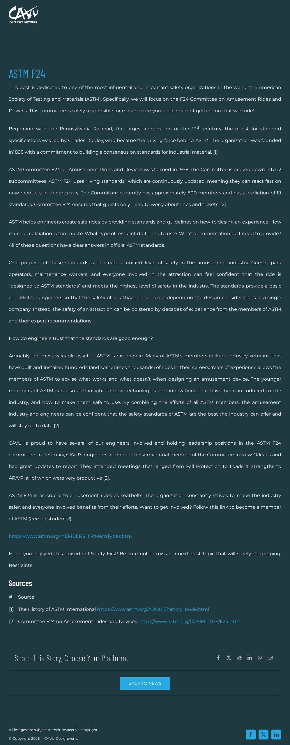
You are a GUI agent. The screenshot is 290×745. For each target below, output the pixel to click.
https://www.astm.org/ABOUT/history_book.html (153, 609)
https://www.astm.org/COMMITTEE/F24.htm (189, 621)
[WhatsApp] (260, 658)
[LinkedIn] (250, 658)
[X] (229, 658)
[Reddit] (239, 658)
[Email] (270, 658)
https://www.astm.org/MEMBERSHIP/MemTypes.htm (70, 536)
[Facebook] (218, 658)
